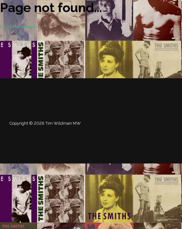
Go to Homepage (17, 26)
